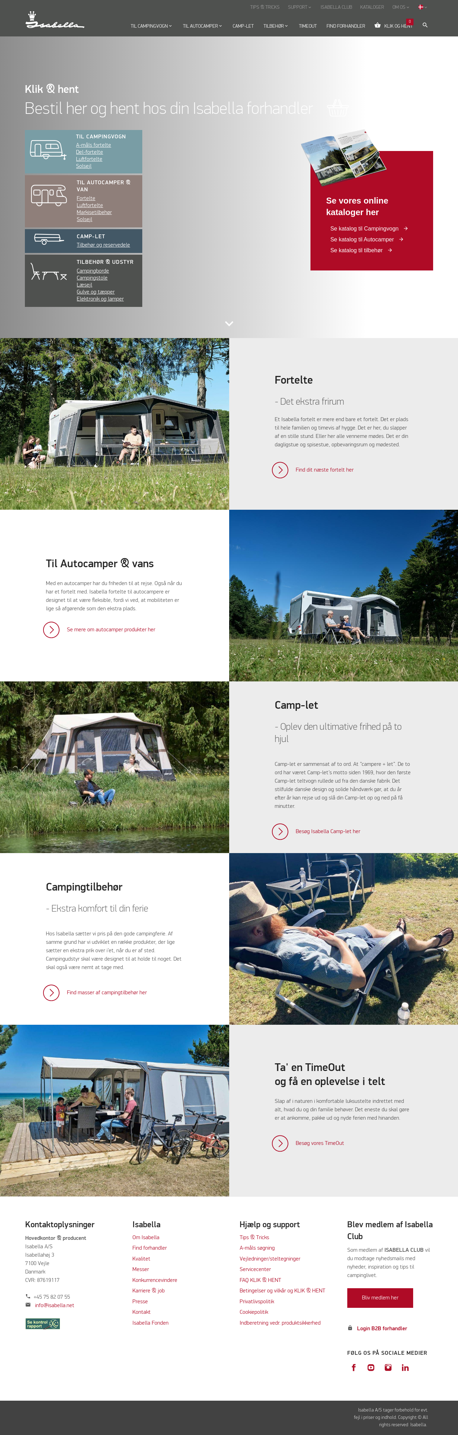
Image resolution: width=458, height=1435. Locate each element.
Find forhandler (149, 1248)
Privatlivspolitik (257, 1302)
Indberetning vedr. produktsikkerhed (280, 1323)
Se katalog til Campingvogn (365, 229)
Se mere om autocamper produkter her (111, 630)
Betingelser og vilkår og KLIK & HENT (282, 1291)
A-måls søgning (257, 1248)
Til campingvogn (101, 137)
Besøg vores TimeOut (320, 1143)
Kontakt (141, 1312)
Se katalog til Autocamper (363, 239)
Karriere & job (148, 1291)
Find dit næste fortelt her (325, 470)
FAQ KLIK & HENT (260, 1280)
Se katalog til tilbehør (357, 250)
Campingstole (92, 278)
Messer (140, 1269)
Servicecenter (255, 1269)
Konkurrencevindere (154, 1280)
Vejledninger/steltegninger (270, 1259)
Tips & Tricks (254, 1238)
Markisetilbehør (94, 212)
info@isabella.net (54, 1306)
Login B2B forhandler (382, 1329)
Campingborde (93, 271)
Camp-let (91, 237)
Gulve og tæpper (96, 292)
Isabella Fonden (150, 1323)
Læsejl (84, 285)
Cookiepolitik (254, 1312)
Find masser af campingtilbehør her (107, 993)
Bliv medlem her (380, 1298)
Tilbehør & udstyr (105, 262)
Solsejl (83, 166)
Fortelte (86, 198)
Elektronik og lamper (100, 299)
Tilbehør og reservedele (103, 245)
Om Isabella (145, 1238)
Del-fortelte (89, 152)
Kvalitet (141, 1259)
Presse (140, 1302)
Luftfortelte (89, 159)
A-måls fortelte (93, 145)
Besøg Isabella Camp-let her (328, 832)
